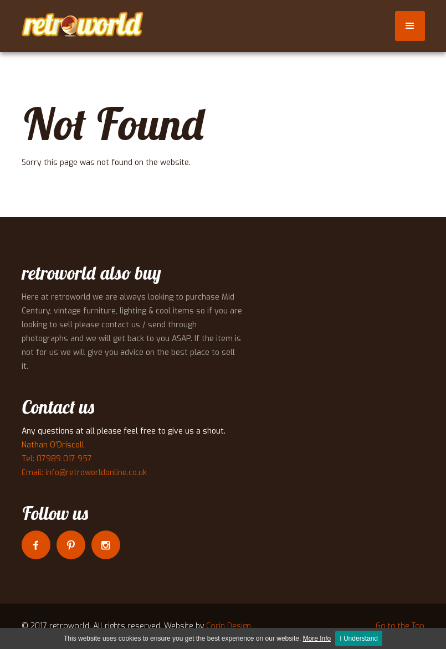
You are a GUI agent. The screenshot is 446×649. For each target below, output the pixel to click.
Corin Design (228, 626)
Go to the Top (400, 626)
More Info (317, 638)
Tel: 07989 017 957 (57, 459)
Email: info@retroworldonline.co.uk (84, 472)
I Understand (359, 638)
